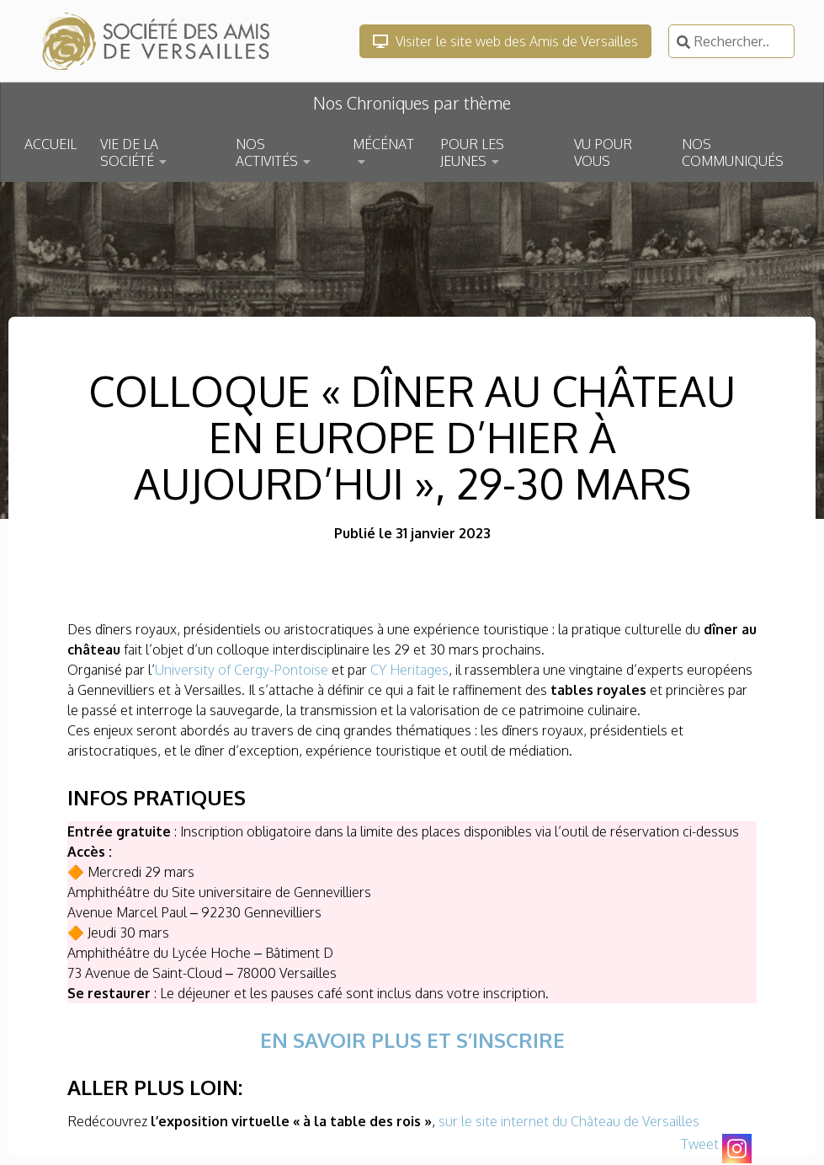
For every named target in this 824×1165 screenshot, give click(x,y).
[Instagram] (737, 1148)
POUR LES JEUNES (472, 152)
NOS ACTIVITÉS (267, 152)
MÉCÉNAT (383, 144)
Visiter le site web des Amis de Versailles (505, 41)
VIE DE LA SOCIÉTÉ (129, 152)
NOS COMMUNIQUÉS (733, 152)
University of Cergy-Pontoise (241, 669)
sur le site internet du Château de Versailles (569, 1121)
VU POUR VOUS (603, 152)
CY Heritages (409, 669)
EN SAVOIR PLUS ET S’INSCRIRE (412, 1040)
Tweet (700, 1144)
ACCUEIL (50, 144)
